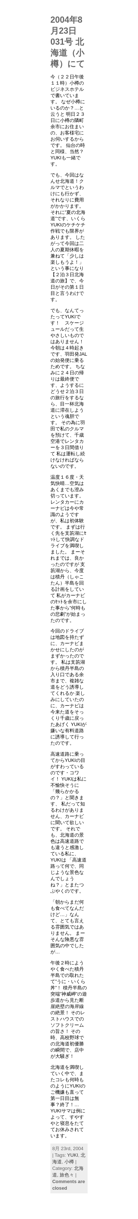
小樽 (69, 1161)
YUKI (72, 1155)
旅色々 (67, 1175)
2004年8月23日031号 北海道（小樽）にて (67, 41)
